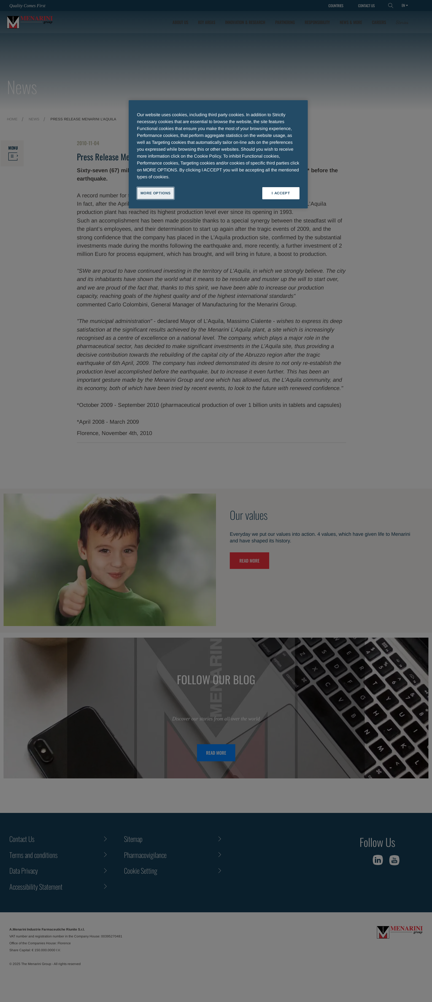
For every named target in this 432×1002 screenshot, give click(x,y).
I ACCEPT (281, 193)
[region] (218, 154)
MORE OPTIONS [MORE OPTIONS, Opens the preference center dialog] (156, 193)
